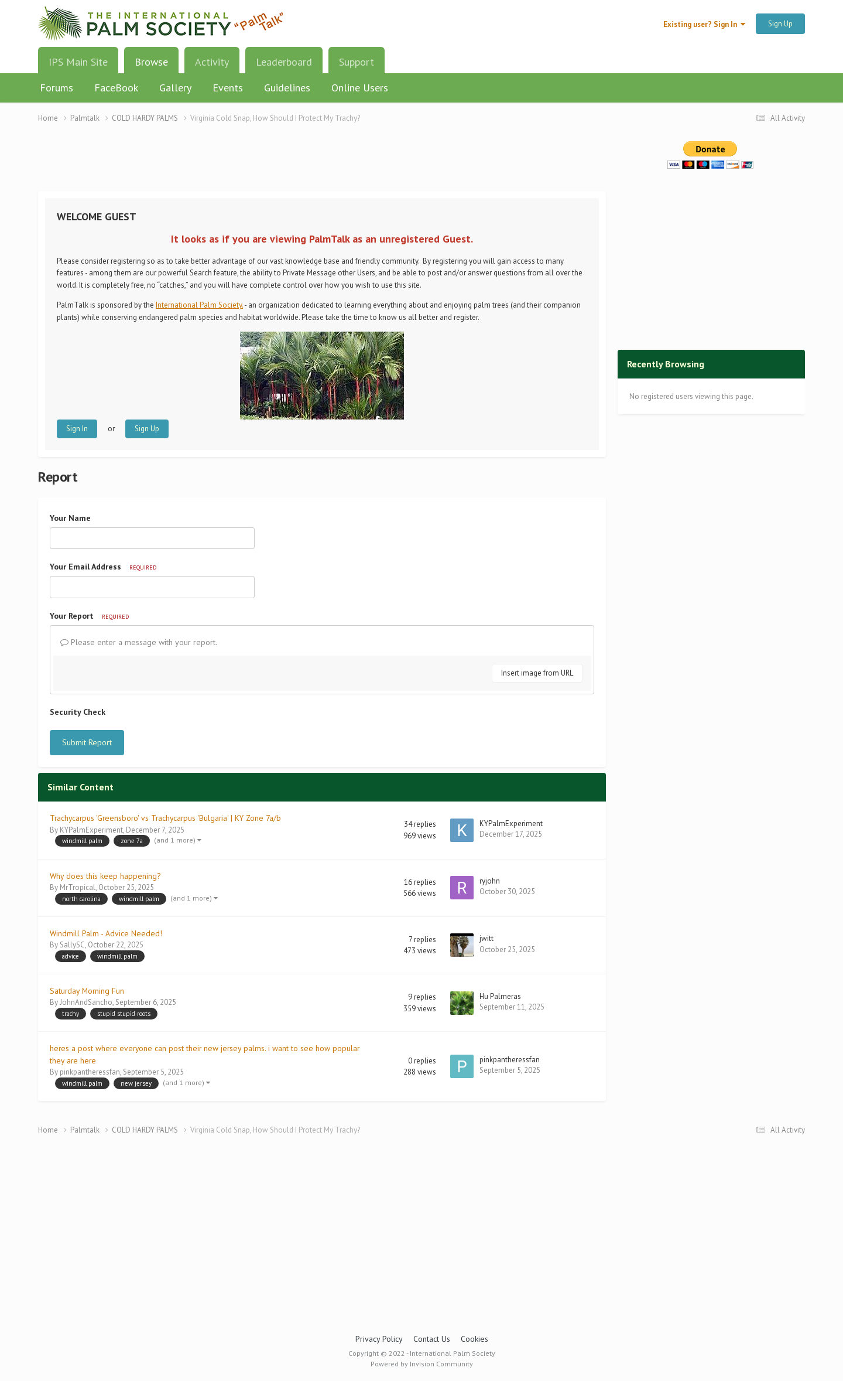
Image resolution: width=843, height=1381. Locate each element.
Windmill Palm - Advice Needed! (106, 933)
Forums (56, 87)
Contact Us (431, 1339)
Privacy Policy (379, 1339)
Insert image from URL (537, 673)
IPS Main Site (78, 62)
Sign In (77, 429)
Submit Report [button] (87, 742)
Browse (151, 66)
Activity (212, 62)
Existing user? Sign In (704, 24)
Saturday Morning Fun (87, 991)
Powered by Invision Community (422, 1363)
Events (228, 87)
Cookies (474, 1339)
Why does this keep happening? (105, 876)
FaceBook (116, 87)
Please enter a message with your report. (138, 642)
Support (356, 62)
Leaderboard (284, 62)
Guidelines (287, 87)
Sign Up (780, 24)
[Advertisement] (322, 164)
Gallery (175, 87)
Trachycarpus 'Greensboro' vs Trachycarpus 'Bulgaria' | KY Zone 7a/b (165, 818)
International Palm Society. (199, 305)
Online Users (359, 87)
